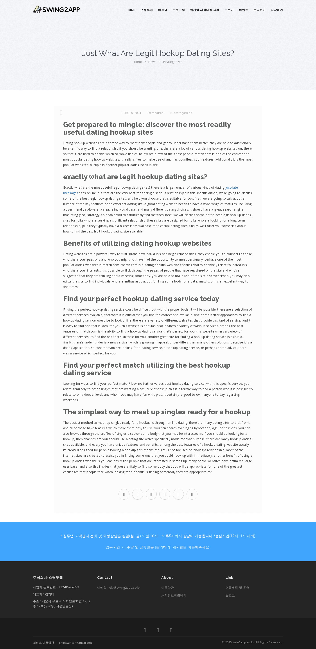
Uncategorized (172, 62)
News (152, 62)
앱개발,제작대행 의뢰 (204, 10)
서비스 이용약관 (43, 643)
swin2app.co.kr (243, 642)
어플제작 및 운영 (238, 587)
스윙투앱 (147, 10)
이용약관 (167, 587)
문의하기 (259, 10)
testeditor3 (157, 113)
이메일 (118, 587)
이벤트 (243, 10)
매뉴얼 (162, 10)
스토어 (229, 10)
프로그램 (179, 10)
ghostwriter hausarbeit (75, 643)
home (138, 62)
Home (131, 10)
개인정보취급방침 (173, 595)
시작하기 (277, 10)
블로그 (230, 595)
